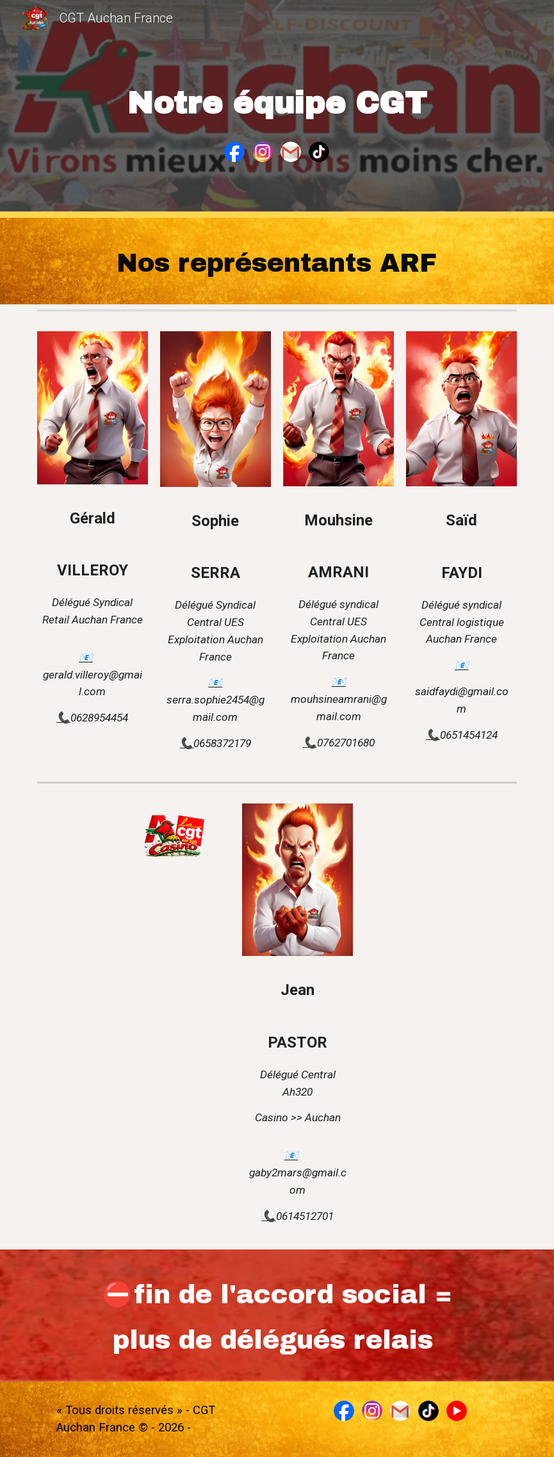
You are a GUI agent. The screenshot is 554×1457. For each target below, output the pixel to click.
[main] (277, 95)
